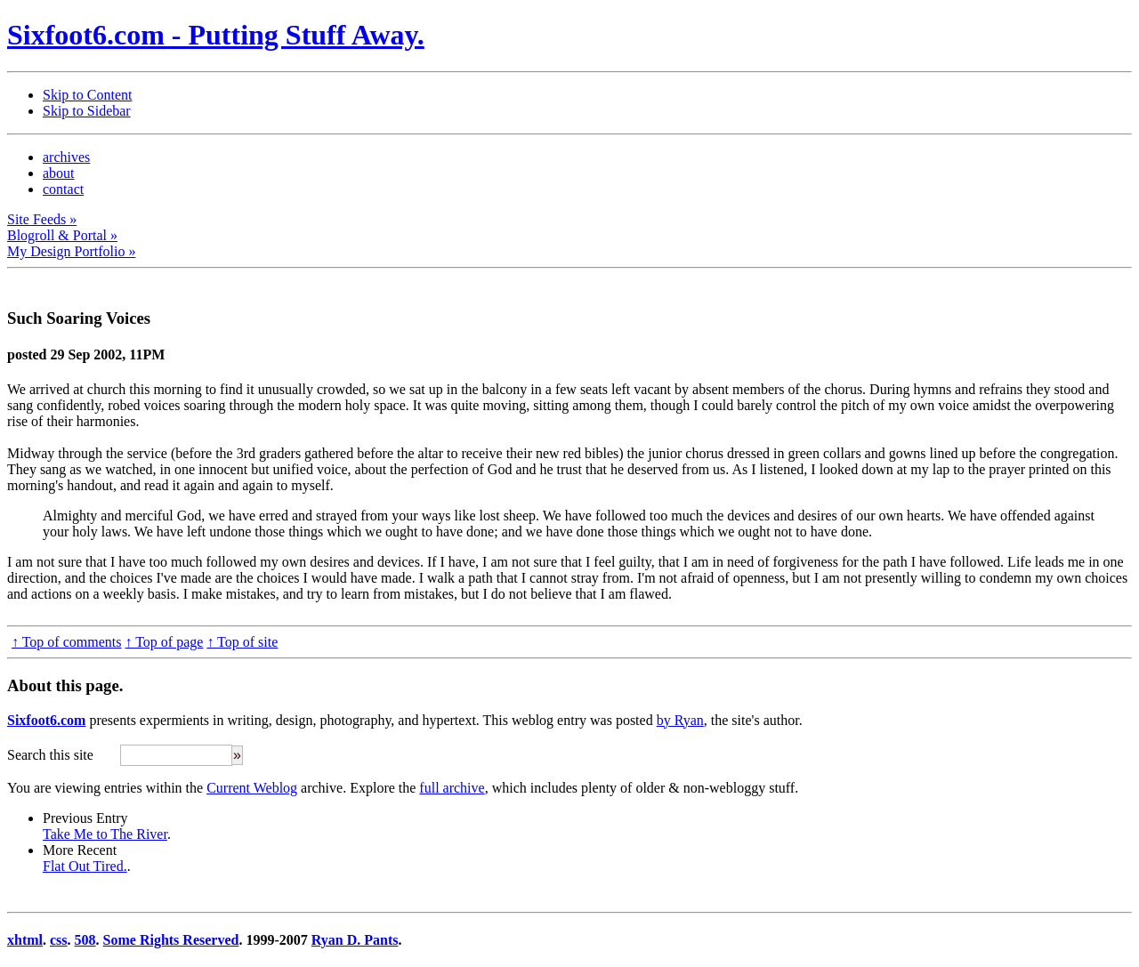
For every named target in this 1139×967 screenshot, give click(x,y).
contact (63, 189)
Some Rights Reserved (171, 939)
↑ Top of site (242, 641)
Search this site (50, 754)
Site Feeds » (42, 219)
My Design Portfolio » (71, 251)
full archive (451, 787)
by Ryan (680, 720)
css (59, 939)
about (59, 173)
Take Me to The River (105, 834)
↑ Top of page (164, 641)
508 (85, 939)
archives (66, 157)
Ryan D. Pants (355, 939)
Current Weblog (251, 787)
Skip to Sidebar (87, 110)
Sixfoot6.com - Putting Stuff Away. (215, 35)
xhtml (25, 939)
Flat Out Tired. (85, 866)
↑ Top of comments (66, 641)
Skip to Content (87, 94)
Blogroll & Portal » (62, 235)
